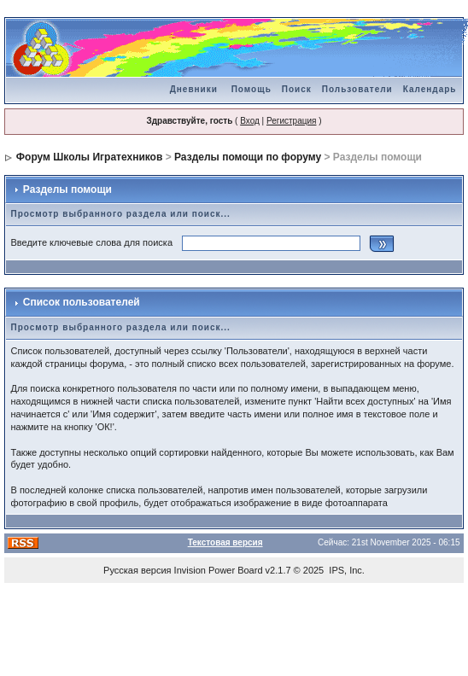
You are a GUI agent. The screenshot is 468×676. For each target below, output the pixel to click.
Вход (250, 120)
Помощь (251, 89)
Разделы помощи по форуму (247, 157)
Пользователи (357, 89)
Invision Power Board (218, 570)
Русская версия (137, 570)
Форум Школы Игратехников (89, 157)
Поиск (297, 89)
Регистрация (291, 120)
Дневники (194, 89)
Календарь (430, 89)
